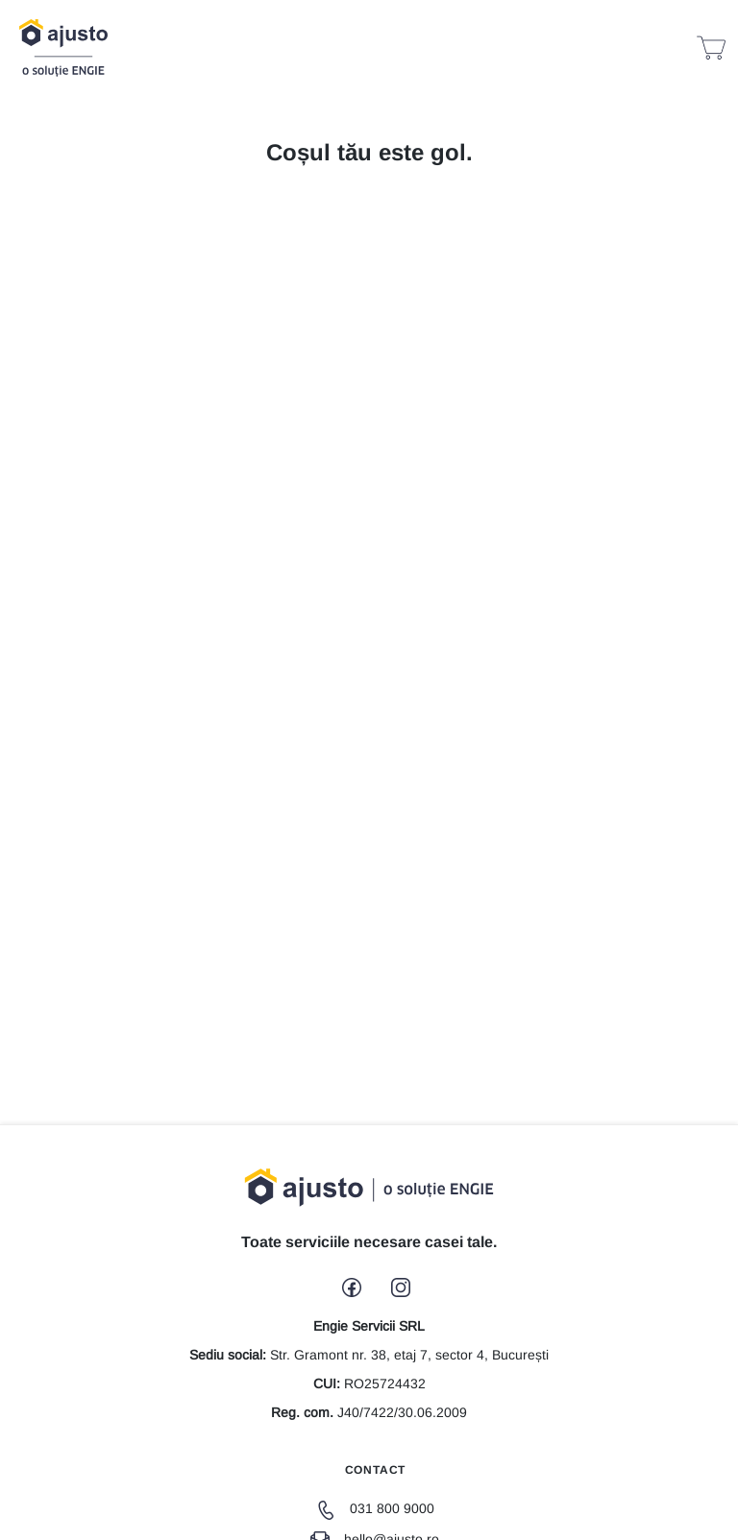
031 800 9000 (375, 1508)
